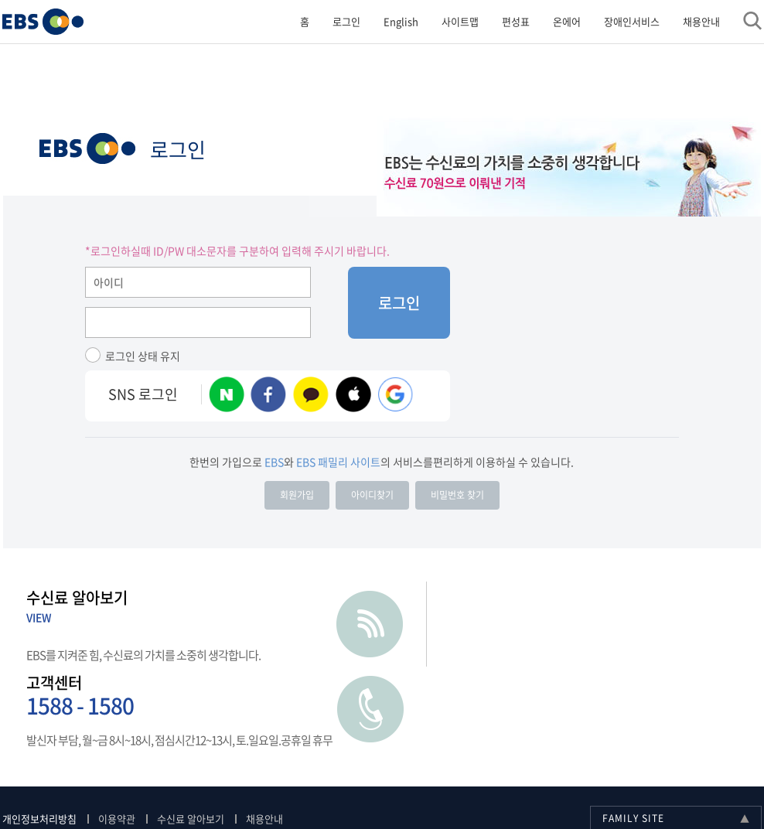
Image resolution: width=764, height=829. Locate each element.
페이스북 (629, 782)
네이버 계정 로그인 (226, 396)
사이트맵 (459, 21)
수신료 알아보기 (191, 738)
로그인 (346, 21)
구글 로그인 (396, 396)
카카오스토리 (706, 782)
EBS (87, 151)
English (400, 21)
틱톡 (745, 782)
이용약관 (117, 738)
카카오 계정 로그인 (311, 396)
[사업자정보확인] (503, 773)
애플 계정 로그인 (353, 396)
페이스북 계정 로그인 (268, 396)
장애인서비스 (631, 21)
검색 (751, 21)
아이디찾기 (372, 497)
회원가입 (297, 497)
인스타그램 (590, 782)
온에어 (566, 21)
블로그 (668, 782)
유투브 (552, 782)
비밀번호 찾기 (457, 497)
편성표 (515, 21)
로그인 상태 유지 (142, 358)
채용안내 (700, 21)
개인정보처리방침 (40, 738)
